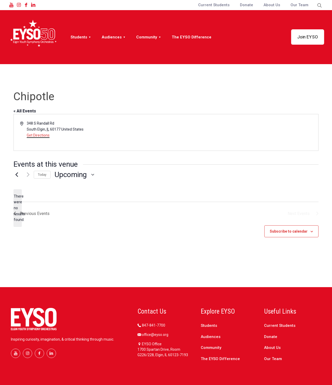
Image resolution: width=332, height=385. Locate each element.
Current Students (279, 325)
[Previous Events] (16, 175)
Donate (270, 336)
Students (209, 325)
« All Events (24, 111)
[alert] (17, 208)
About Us (272, 347)
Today (42, 175)
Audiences (210, 336)
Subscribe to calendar (289, 231)
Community (211, 347)
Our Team (273, 358)
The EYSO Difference (220, 358)
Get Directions (38, 135)
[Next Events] (27, 175)
